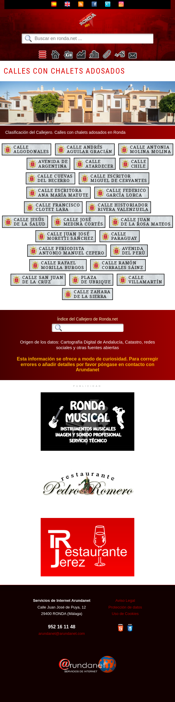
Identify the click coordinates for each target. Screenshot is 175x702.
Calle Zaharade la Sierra (92, 294)
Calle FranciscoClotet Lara (58, 207)
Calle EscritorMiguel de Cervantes (118, 178)
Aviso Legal (125, 600)
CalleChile (138, 164)
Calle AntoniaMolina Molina (150, 149)
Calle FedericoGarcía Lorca (126, 192)
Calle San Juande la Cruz (43, 280)
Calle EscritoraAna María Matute (63, 192)
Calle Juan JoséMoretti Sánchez (70, 236)
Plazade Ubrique (96, 280)
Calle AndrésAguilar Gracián (89, 149)
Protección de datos (125, 607)
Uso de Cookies (125, 613)
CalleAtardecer (99, 164)
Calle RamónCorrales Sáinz (122, 265)
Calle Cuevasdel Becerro (55, 178)
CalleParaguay (124, 236)
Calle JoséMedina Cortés (83, 222)
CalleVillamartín (145, 280)
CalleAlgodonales (31, 149)
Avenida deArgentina (53, 164)
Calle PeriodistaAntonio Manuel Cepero (71, 251)
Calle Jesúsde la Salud (30, 222)
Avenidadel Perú (133, 251)
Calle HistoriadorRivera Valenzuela (123, 207)
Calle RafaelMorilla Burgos (62, 265)
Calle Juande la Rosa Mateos (146, 222)
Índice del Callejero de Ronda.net (87, 319)
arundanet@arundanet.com (61, 633)
